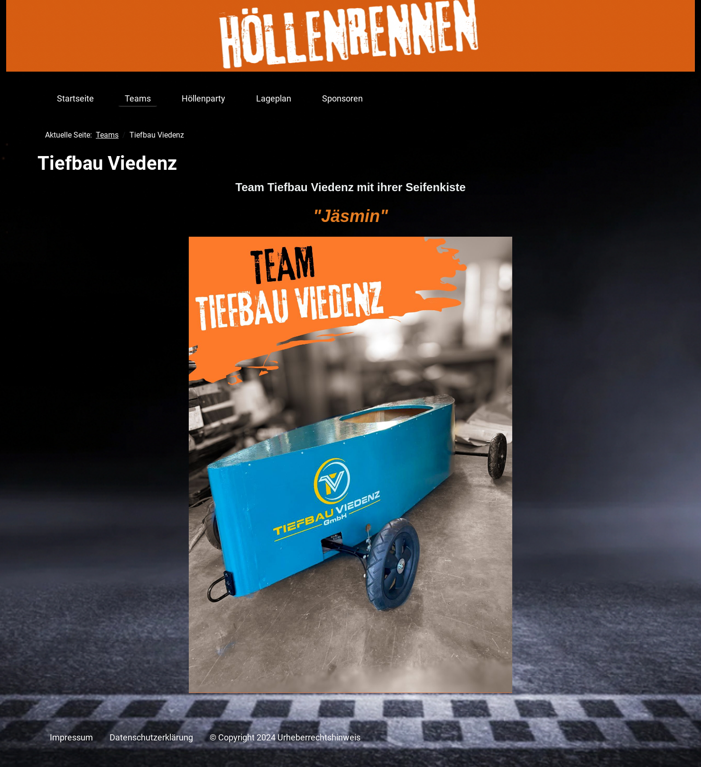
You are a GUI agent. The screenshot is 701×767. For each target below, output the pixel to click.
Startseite (75, 98)
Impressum (71, 737)
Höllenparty (203, 98)
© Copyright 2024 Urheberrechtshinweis (285, 737)
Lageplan (273, 98)
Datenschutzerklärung (151, 737)
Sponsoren (342, 98)
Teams (138, 98)
